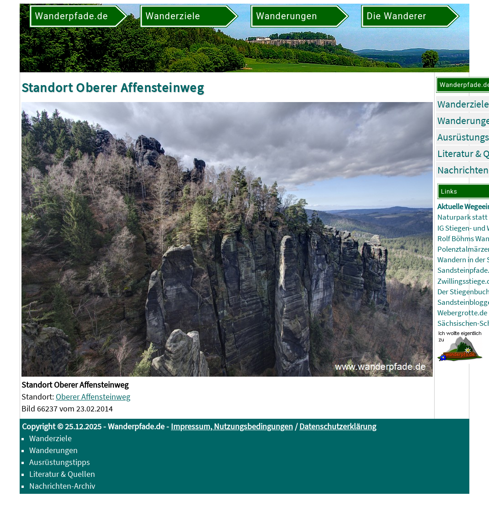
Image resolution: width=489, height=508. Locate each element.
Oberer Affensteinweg (93, 396)
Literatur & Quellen (62, 474)
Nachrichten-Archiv (62, 486)
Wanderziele (463, 103)
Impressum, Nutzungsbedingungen (232, 426)
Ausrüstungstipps (59, 462)
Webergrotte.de (462, 313)
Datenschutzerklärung (337, 426)
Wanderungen (53, 450)
